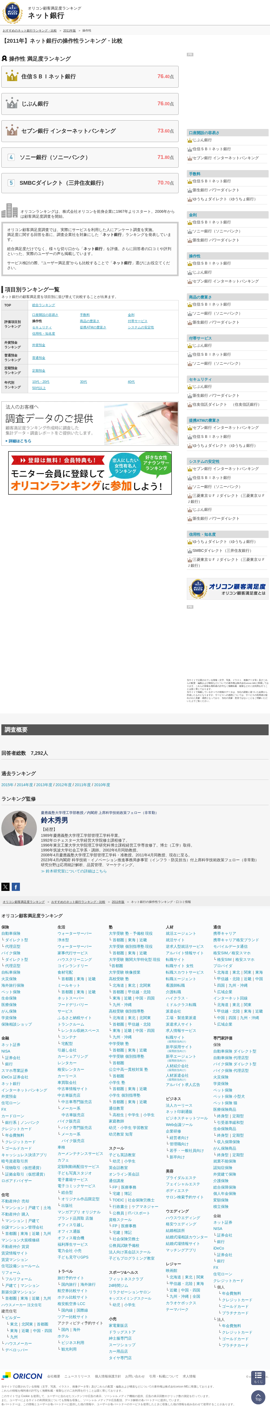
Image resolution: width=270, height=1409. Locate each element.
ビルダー (12, 1317)
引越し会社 (67, 1050)
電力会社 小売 (70, 1250)
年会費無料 (14, 1135)
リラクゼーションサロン (130, 1292)
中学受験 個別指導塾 (126, 1056)
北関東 (27, 1324)
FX (3, 1109)
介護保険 (221, 1181)
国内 (65, 1329)
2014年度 (25, 785)
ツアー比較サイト (73, 1317)
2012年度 (63, 785)
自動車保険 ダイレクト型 (234, 1051)
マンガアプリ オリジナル (79, 1212)
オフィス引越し (71, 1225)
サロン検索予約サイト (185, 1197)
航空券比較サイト (73, 1290)
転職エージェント (181, 979)
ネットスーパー (71, 998)
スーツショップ (122, 1345)
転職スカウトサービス (185, 972)
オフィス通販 (69, 1231)
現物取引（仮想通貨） (24, 1167)
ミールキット (69, 985)
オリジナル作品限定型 (80, 1199)
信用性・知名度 (43, 334)
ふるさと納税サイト (75, 1018)
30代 (83, 382)
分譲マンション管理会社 (22, 1227)
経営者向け (179, 1138)
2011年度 (83, 785)
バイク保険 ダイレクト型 (234, 1064)
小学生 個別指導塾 (124, 1095)
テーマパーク (177, 1309)
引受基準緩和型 (230, 1122)
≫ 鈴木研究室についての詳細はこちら (74, 871)
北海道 (118, 985)
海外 (76, 1329)
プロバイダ (222, 966)
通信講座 (116, 1181)
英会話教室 (118, 1167)
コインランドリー (73, 966)
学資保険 (9, 1018)
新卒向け (177, 1157)
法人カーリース (179, 1105)
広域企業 (224, 992)
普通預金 (38, 358)
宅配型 (67, 1043)
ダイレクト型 (16, 940)
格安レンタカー (71, 1069)
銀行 (9, 1064)
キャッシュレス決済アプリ (24, 1155)
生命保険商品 (224, 1129)
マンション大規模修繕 (20, 1240)
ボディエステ (177, 1190)
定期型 (238, 1116)
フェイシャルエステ (183, 1184)
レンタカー (67, 1063)
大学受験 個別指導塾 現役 (131, 946)
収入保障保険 (228, 1142)
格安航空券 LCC (71, 1304)
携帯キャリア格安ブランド (236, 940)
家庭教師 (116, 1121)
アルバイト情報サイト (185, 953)
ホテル (63, 1336)
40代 (131, 382)
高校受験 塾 (119, 979)
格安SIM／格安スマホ (232, 953)
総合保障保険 (224, 1187)
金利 (131, 315)
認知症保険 (222, 1167)
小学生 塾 (117, 1082)
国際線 (82, 1310)
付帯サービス (138, 321)
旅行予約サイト (71, 1278)
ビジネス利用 (72, 1342)
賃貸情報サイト (14, 1253)
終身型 (223, 1116)
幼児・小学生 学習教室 (128, 1127)
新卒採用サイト (179, 1049)
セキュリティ (42, 327)
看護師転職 (175, 985)
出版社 (67, 1205)
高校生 (118, 1115)
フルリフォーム (18, 1279)
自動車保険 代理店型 (231, 1058)
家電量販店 (118, 1325)
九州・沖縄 (122, 1004)
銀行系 (11, 1122)
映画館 (171, 1270)
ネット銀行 (10, 1083)
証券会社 (12, 1058)
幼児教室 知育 (121, 1134)
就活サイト (175, 940)
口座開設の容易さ (45, 315)
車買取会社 (67, 1082)
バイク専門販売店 (76, 1127)
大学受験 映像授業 (124, 972)
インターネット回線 (230, 998)
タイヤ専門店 (120, 1358)
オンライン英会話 (124, 1174)
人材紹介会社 (177, 1068)
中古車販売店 (69, 1095)
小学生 (149, 1115)
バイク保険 (10, 953)
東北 (14, 1324)
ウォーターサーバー (75, 933)
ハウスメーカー (18, 1343)
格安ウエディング (181, 1224)
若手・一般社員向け (187, 1150)
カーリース (67, 1076)
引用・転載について (164, 1376)
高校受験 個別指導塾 (126, 1011)
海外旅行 (88, 1284)
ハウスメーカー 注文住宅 (21, 1305)
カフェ (63, 1160)
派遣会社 (173, 1011)
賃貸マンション (14, 1259)
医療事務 (128, 1187)
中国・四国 (42, 1330)
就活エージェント (181, 933)
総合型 (67, 1192)
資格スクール (120, 1219)
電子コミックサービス (77, 1186)
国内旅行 (69, 1284)
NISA (5, 1051)
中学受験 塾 (119, 1043)
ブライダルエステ (181, 1178)
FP (115, 1187)
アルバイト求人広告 (183, 1084)
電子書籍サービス (73, 1179)
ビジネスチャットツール (187, 1118)
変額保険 (221, 1200)
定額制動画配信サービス (79, 1166)
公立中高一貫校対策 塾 (128, 1069)
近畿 (36, 1233)
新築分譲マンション (18, 1292)
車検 (61, 1147)
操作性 (194, 256)
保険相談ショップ (16, 1024)
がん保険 (9, 1011)
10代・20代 (40, 382)
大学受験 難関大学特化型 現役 (135, 959)
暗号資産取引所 (14, 1161)
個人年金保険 (224, 1193)
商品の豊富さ (90, 321)
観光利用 (69, 1349)
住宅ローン (10, 1103)
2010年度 (102, 785)
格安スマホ (244, 959)
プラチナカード (235, 1313)
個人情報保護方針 (108, 1376)
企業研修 (173, 1131)
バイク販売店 (69, 1121)
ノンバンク (30, 1122)
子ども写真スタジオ (75, 1173)
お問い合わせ (135, 1376)
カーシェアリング (73, 1056)
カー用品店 (118, 1351)
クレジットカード (16, 1129)
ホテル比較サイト (73, 1297)
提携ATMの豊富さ (93, 327)
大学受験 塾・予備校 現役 (131, 933)
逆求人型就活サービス (185, 946)
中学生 (133, 1115)
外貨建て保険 (224, 1174)
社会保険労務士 (141, 1200)
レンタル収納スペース (80, 1030)
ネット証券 (10, 1044)
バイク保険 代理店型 (231, 1070)
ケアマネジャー (145, 1206)
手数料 (85, 315)
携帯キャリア (224, 933)
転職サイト (175, 959)
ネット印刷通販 (179, 1111)
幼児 (116, 1161)
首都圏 (11, 1233)
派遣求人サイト (179, 1024)
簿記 (128, 1193)
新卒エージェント (181, 1058)
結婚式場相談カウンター (187, 1237)
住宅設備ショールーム (20, 1266)
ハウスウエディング (183, 1218)
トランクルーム (71, 1024)
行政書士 (120, 1206)
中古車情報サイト (73, 1089)
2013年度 (44, 785)
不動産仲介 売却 (15, 1201)
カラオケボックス (181, 1303)
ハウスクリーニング (75, 959)
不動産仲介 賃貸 (15, 1246)
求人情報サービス (181, 1030)
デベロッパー (16, 1350)
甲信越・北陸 (139, 992)
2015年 (7, 785)
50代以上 (39, 388)
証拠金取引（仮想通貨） (26, 1174)
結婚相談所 (175, 1230)
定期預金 (38, 371)
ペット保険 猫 (225, 1103)
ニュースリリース (77, 1376)
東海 (24, 1233)
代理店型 (12, 946)
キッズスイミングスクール (130, 1298)
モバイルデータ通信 (230, 946)
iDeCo (218, 1248)
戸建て (34, 1207)
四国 (221, 985)
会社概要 (53, 1376)
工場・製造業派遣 (181, 1018)
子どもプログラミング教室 (132, 1258)
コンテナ (69, 1037)
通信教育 (116, 1108)
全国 (196, 1296)
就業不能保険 (224, 1161)
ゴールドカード (18, 1148)
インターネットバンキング (24, 1090)
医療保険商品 (224, 1109)
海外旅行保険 (12, 985)
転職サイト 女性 (180, 966)
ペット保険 (10, 992)
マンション (14, 1207)
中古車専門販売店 (76, 1102)
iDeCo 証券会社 (14, 1077)
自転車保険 (10, 972)
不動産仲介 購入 (15, 1214)
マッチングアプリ (181, 1250)
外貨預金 (38, 345)
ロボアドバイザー (16, 1181)
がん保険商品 (224, 1148)
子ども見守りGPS (73, 1257)
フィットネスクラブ (126, 1279)
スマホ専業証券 (14, 1070)
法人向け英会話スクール (130, 1252)
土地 (47, 1207)
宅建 (116, 1193)
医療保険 (9, 1004)
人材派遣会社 (177, 1077)
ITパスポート (139, 1213)
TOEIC (118, 1200)
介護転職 (173, 992)
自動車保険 (10, 933)
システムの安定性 (141, 327)
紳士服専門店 (120, 1338)
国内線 (67, 1310)
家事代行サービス (73, 953)
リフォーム (10, 1272)
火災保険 (9, 979)
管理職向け (179, 1144)
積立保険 (221, 1206)
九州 (47, 1233)
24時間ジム (118, 1285)
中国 (259, 979)
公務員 (118, 1213)
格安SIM (224, 959)
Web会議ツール (179, 1124)
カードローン (12, 1116)
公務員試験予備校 (124, 1245)
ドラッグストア (122, 1332)
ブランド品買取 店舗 (75, 1218)
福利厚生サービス (73, 1244)
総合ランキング (43, 305)
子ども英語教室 (122, 1155)
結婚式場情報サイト (183, 1243)
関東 (200, 1277)
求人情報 (189, 1376)
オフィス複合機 (71, 1238)
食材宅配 (65, 972)
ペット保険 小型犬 (229, 1096)
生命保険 (9, 998)
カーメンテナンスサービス (80, 1153)
